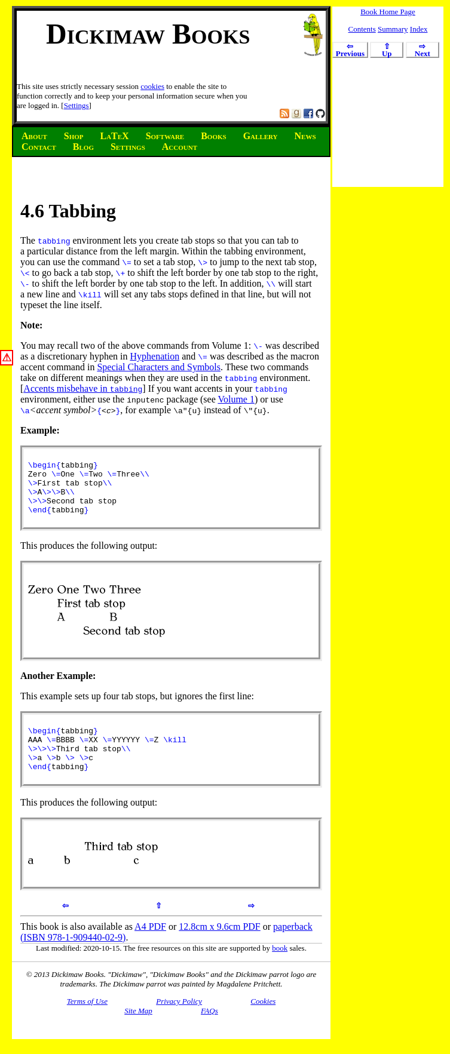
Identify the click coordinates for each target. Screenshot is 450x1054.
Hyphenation (155, 356)
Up (386, 50)
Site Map (138, 1031)
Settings (76, 105)
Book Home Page (387, 11)
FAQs (209, 1031)
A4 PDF (150, 947)
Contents (362, 28)
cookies (152, 86)
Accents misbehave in (82, 388)
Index (419, 28)
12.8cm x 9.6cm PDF (219, 947)
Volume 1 (236, 399)
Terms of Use (87, 1021)
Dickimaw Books (148, 34)
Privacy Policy (179, 1021)
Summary (393, 28)
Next (422, 50)
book (279, 968)
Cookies (262, 1021)
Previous (350, 50)
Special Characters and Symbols (159, 367)
